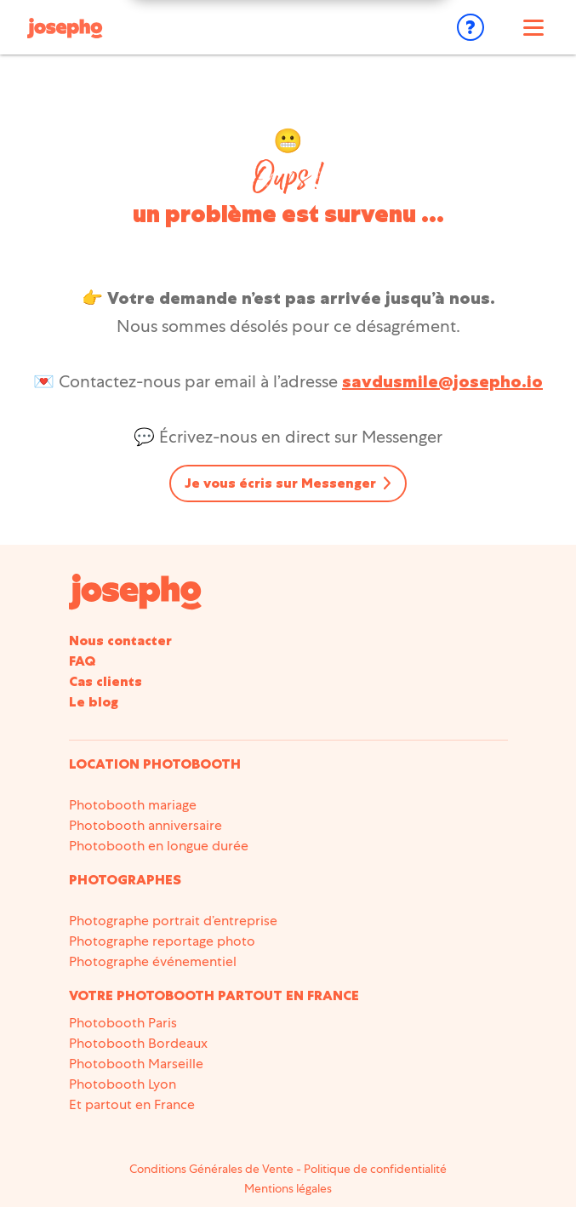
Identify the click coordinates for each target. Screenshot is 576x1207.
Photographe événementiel (153, 961)
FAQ (82, 661)
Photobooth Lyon (122, 1084)
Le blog (93, 702)
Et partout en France (132, 1104)
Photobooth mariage (133, 805)
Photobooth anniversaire (145, 825)
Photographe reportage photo (162, 941)
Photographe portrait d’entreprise (173, 921)
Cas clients (105, 681)
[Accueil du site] (135, 590)
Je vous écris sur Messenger (280, 483)
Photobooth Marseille (136, 1064)
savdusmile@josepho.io (442, 381)
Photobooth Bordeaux (138, 1043)
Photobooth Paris (123, 1023)
